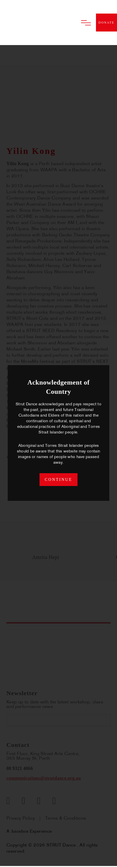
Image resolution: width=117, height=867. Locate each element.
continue (58, 480)
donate (106, 22)
